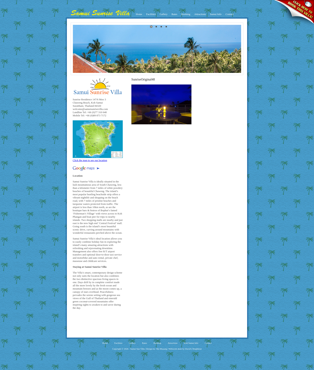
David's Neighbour (193, 349)
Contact (229, 14)
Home (139, 14)
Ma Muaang (161, 349)
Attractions (200, 14)
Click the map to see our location (98, 159)
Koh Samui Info (191, 343)
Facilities (151, 14)
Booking (185, 14)
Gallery (163, 14)
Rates (174, 14)
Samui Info (215, 14)
